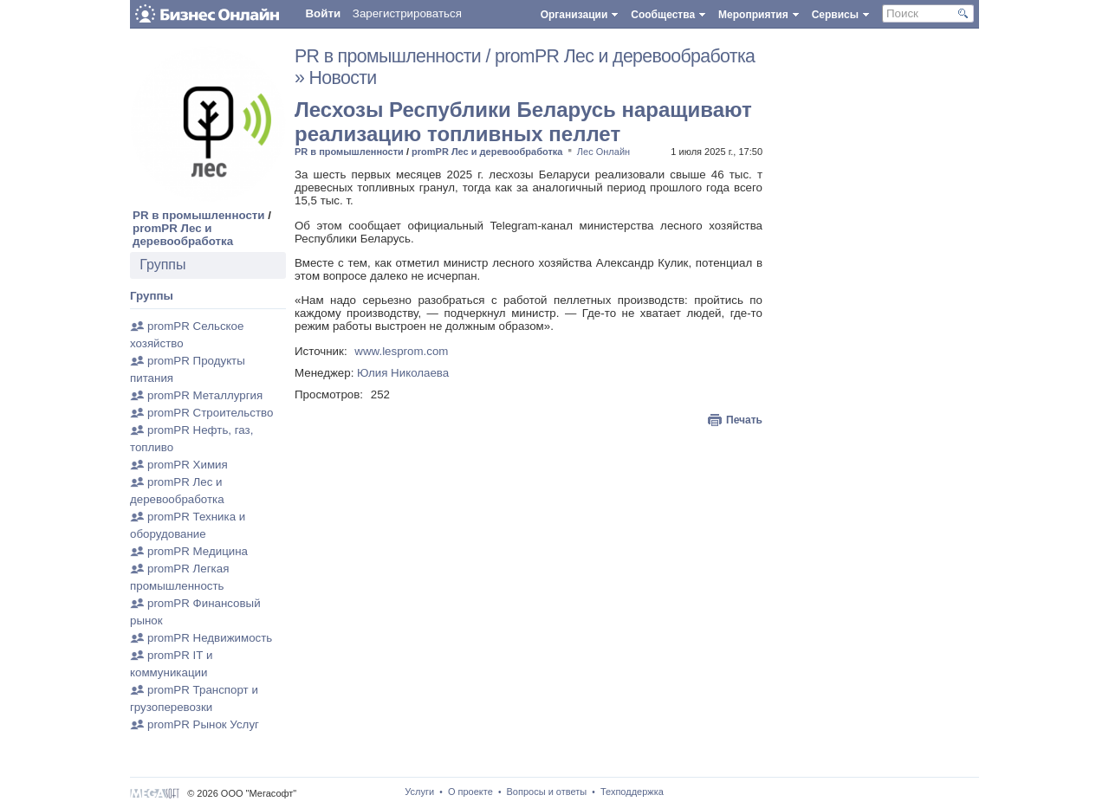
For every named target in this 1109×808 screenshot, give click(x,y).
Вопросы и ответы (547, 791)
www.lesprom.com (401, 351)
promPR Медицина (197, 551)
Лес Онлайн (603, 151)
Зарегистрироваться (407, 13)
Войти (322, 13)
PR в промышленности (199, 215)
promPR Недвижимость (209, 637)
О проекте (470, 791)
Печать (744, 420)
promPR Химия (187, 464)
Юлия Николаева (403, 372)
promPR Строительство (210, 412)
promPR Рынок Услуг (203, 724)
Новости (343, 78)
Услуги (419, 791)
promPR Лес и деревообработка (183, 235)
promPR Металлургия (205, 395)
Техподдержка (632, 791)
